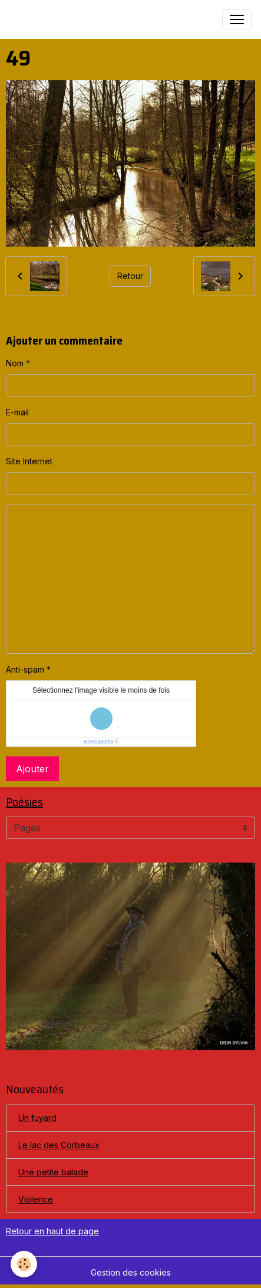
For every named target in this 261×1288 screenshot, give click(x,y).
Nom (15, 363)
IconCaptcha (99, 742)
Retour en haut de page (52, 1231)
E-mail (17, 412)
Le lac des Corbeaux (59, 1145)
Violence (35, 1199)
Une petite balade (53, 1172)
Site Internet (29, 461)
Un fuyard (37, 1118)
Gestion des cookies (131, 1272)
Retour (130, 276)
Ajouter (32, 769)
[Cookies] (24, 1264)
